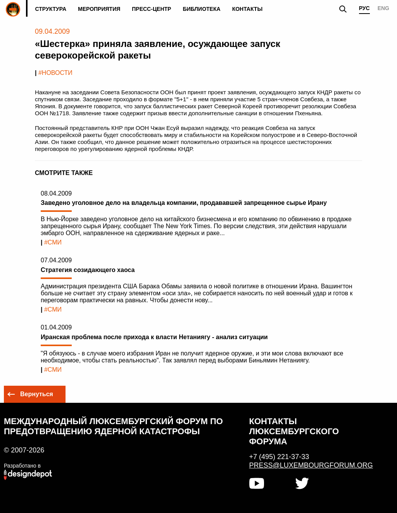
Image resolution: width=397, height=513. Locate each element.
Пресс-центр (151, 9)
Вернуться (36, 394)
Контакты (247, 9)
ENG (383, 8)
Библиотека (201, 9)
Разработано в (22, 466)
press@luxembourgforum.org (307, 465)
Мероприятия (99, 9)
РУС (364, 8)
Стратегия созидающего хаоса (88, 270)
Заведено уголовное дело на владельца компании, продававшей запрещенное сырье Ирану (184, 202)
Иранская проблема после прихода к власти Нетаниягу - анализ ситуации (154, 337)
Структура (50, 9)
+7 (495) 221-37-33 (279, 457)
